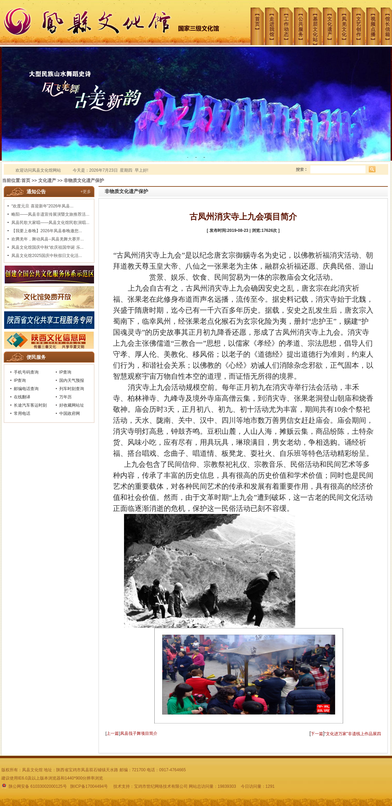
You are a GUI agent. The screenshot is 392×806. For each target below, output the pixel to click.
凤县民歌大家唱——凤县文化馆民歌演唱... (50, 222)
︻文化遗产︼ (331, 24)
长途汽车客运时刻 (30, 405)
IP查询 (65, 372)
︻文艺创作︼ (360, 24)
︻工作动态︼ (288, 24)
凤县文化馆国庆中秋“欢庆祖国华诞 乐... (47, 247)
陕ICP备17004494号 (89, 786)
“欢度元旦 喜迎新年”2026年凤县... (42, 206)
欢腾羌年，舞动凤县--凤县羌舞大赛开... (47, 239)
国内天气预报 (71, 380)
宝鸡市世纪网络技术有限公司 (161, 786)
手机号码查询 (26, 372)
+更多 (85, 191)
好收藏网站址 (71, 405)
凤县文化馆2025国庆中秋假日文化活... (46, 255)
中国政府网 (69, 413)
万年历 (65, 397)
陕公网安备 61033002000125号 (34, 786)
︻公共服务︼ (302, 24)
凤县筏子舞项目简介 (138, 733)
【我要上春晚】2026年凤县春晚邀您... (46, 230)
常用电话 (22, 413)
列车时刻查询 (71, 388)
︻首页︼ (259, 19)
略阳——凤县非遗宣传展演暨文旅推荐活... (50, 214)
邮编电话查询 (26, 388)
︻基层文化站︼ (317, 25)
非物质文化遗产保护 (84, 180)
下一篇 (317, 733)
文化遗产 (47, 180)
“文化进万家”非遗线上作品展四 (352, 733)
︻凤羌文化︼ (346, 24)
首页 (25, 180)
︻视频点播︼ (375, 24)
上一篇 (112, 733)
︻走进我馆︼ (273, 24)
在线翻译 (22, 397)
